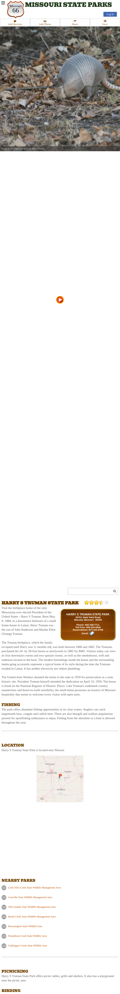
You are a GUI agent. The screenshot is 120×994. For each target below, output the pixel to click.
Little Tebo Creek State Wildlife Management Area (34, 887)
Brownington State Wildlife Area (25, 926)
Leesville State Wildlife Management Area (30, 897)
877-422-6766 (96, 630)
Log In (110, 14)
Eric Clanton (38, 148)
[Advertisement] (36, 579)
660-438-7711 (92, 625)
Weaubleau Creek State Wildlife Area (27, 935)
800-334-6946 (93, 627)
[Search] (91, 591)
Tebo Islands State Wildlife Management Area (32, 906)
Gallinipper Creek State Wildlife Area (27, 945)
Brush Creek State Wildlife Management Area (32, 916)
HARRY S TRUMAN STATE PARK (88, 614)
